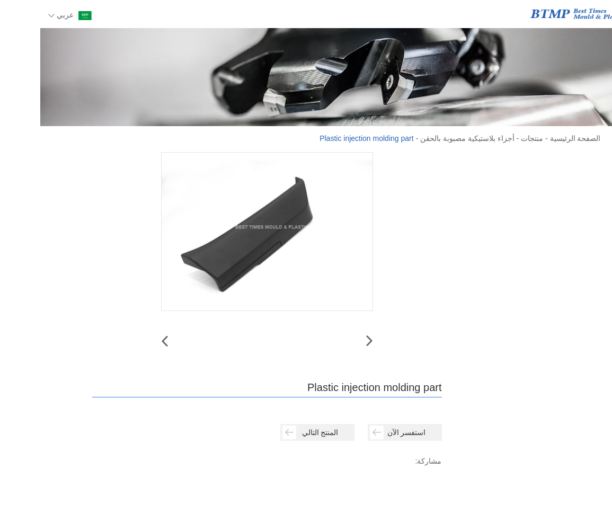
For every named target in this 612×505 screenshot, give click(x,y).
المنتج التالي (270, 432)
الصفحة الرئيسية (535, 138)
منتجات (492, 138)
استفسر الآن (358, 432)
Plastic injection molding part (326, 138)
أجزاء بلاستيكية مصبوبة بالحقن (427, 138)
